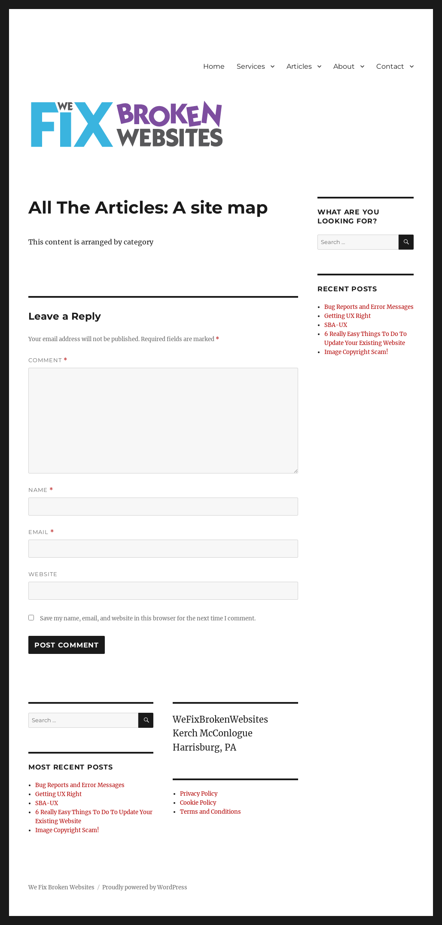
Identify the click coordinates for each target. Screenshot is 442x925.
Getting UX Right (58, 794)
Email (41, 532)
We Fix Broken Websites (61, 887)
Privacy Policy (198, 793)
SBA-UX (46, 803)
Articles (299, 66)
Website (43, 574)
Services (251, 66)
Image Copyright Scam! (67, 830)
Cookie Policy (198, 802)
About (344, 66)
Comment (47, 360)
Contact (390, 66)
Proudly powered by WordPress (144, 887)
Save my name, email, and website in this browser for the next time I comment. (148, 618)
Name (40, 490)
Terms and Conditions (210, 811)
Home (214, 66)
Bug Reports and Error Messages (80, 785)
